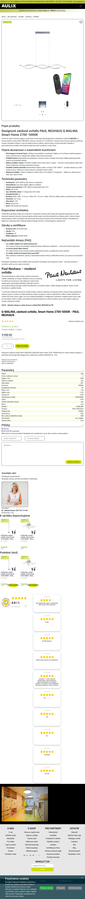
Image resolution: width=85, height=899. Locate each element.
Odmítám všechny (75, 888)
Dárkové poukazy (32, 848)
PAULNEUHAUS (11, 361)
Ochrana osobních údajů (53, 851)
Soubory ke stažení (53, 854)
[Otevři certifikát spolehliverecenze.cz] (19, 598)
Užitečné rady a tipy (74, 835)
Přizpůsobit (61, 888)
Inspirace (74, 841)
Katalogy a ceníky (74, 838)
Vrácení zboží (31, 838)
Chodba (21, 17)
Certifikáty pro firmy (53, 848)
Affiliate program (32, 851)
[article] (47, 603)
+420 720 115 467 (61, 2)
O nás (11, 832)
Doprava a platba (32, 835)
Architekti (53, 835)
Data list (6, 429)
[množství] (7, 346)
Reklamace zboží (32, 841)
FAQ (74, 845)
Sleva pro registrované (31, 832)
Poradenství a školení (53, 838)
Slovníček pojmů (74, 851)
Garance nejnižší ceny (76, 321)
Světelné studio (10, 835)
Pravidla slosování (53, 857)
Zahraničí (74, 832)
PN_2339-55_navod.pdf (11, 431)
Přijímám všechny (46, 888)
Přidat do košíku (22, 346)
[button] (40, 114)
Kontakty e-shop (10, 854)
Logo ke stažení (10, 845)
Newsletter (10, 838)
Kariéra (10, 851)
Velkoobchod (53, 832)
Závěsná (29, 17)
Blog (74, 848)
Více (55, 355)
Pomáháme (11, 848)
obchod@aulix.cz (79, 2)
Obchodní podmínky (32, 845)
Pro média (10, 841)
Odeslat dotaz (73, 462)
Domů (4, 17)
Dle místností (12, 17)
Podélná (36, 17)
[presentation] (41, 112)
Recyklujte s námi (74, 854)
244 (16, 606)
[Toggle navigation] (80, 6)
